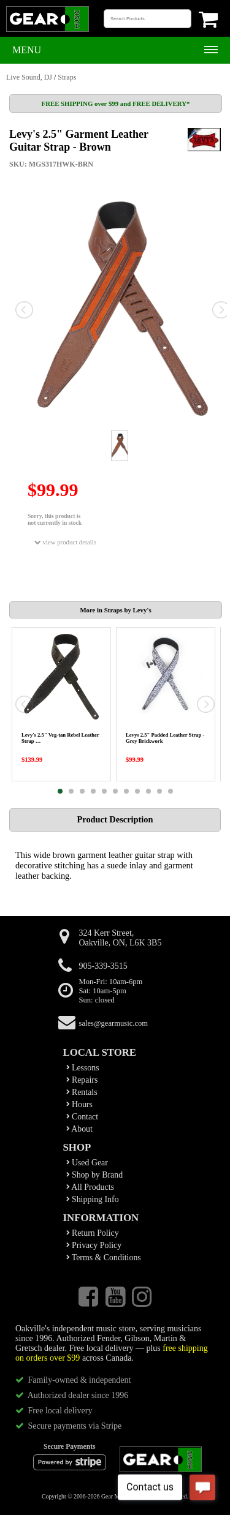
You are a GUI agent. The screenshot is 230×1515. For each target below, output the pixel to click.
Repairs (82, 1080)
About (79, 1128)
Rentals (82, 1092)
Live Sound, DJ (29, 77)
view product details (65, 542)
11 (170, 791)
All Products (90, 1187)
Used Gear (87, 1162)
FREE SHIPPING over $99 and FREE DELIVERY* (116, 103)
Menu (26, 50)
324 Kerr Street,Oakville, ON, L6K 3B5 (120, 937)
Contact (82, 1116)
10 (159, 791)
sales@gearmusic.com (113, 1023)
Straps (67, 77)
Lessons (82, 1067)
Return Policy (92, 1233)
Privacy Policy (94, 1245)
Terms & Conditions (103, 1257)
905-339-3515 (103, 966)
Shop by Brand (94, 1174)
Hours (79, 1104)
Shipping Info (92, 1199)
